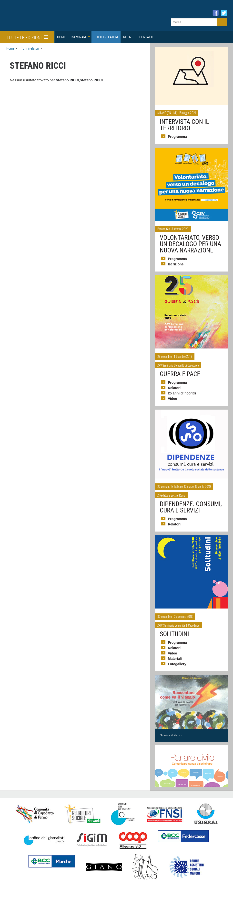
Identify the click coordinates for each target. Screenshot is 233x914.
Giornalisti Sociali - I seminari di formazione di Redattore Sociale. (47, 20)
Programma (177, 137)
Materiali (175, 659)
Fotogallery (177, 664)
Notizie (128, 37)
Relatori (174, 388)
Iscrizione (176, 264)
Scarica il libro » (171, 735)
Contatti (146, 37)
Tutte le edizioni (27, 37)
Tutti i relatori (106, 37)
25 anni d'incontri (182, 393)
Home (61, 37)
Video (172, 399)
